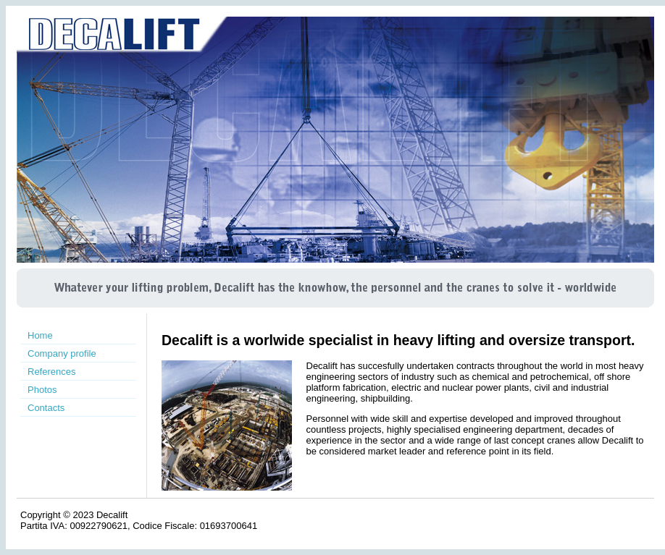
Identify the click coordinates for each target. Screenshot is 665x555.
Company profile (62, 353)
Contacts (46, 407)
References (51, 371)
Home (40, 335)
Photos (42, 389)
